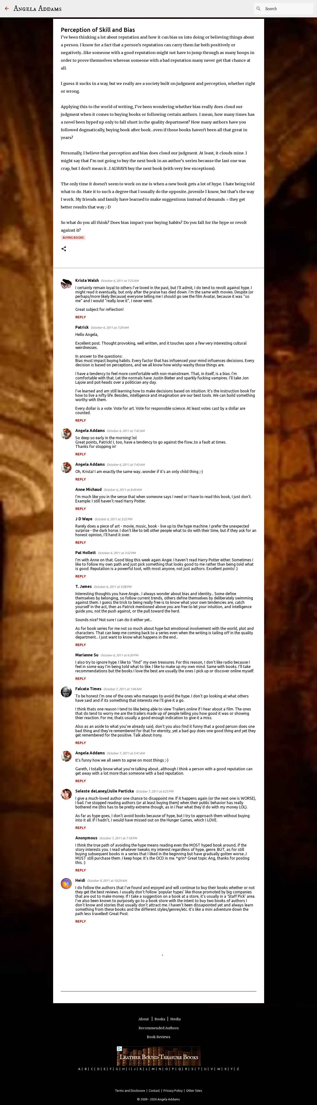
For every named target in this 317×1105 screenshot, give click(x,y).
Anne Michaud (88, 489)
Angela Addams (38, 9)
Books (160, 1019)
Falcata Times (88, 689)
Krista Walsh (87, 280)
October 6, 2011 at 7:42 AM (126, 430)
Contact (154, 1090)
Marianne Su (87, 655)
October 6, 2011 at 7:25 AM (120, 280)
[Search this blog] (287, 8)
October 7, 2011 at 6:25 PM (154, 791)
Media (175, 1019)
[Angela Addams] (7, 9)
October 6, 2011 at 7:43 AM (126, 464)
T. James (83, 586)
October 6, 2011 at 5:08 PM (112, 586)
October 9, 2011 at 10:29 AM (107, 880)
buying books (73, 237)
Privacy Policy (173, 1090)
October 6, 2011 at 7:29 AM (109, 327)
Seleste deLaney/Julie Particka (104, 791)
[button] (64, 249)
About (144, 1019)
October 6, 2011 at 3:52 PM (116, 553)
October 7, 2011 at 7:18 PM (118, 838)
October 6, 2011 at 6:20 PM (119, 655)
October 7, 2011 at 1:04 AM (122, 689)
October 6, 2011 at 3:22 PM (113, 519)
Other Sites (194, 1090)
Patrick (82, 327)
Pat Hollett (85, 552)
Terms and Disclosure (130, 1090)
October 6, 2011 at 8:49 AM (122, 489)
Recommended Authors (159, 1028)
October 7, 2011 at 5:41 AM (126, 753)
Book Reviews (158, 1037)
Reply (80, 317)
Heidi (80, 880)
